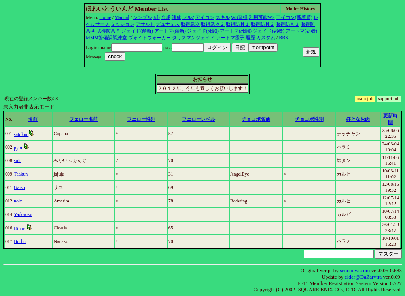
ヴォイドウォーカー (149, 37)
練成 (176, 17)
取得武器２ (213, 24)
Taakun (21, 174)
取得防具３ (287, 24)
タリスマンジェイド (193, 37)
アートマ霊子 (230, 37)
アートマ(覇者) (301, 31)
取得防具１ (238, 24)
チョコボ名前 (256, 119)
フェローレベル (198, 119)
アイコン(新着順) (294, 17)
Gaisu (19, 187)
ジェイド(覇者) (268, 31)
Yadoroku (23, 214)
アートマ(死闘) (236, 31)
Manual (122, 17)
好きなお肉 (358, 119)
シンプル (142, 17)
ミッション (122, 24)
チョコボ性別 (309, 119)
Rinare (20, 228)
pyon (18, 148)
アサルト (145, 24)
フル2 (188, 17)
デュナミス (168, 24)
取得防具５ (108, 31)
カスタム (265, 37)
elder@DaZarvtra (363, 277)
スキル (223, 17)
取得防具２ (262, 24)
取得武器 (190, 24)
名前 (33, 119)
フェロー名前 (83, 119)
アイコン (204, 17)
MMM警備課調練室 (106, 37)
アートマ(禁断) (170, 31)
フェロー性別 (141, 119)
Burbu (20, 241)
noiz (18, 201)
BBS (283, 37)
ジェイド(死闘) (203, 31)
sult (17, 160)
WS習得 (239, 17)
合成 (165, 17)
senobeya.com (355, 270)
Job (156, 17)
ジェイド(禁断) (137, 31)
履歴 (250, 37)
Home (105, 17)
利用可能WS (262, 17)
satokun (21, 134)
